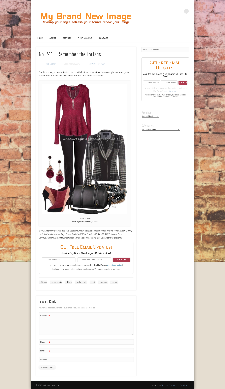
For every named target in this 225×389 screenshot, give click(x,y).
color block (81, 282)
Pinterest (174, 11)
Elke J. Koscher (50, 64)
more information (114, 265)
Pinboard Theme (168, 385)
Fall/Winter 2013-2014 (97, 64)
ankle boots (57, 282)
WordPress (184, 385)
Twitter (168, 11)
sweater (103, 282)
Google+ (180, 11)
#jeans (43, 282)
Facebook (163, 11)
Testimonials (85, 38)
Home (40, 38)
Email (45, 350)
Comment (45, 315)
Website (43, 359)
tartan (115, 282)
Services (67, 38)
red (93, 282)
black (69, 282)
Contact (103, 38)
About (53, 38)
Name (45, 342)
